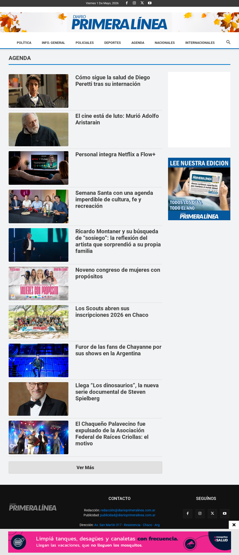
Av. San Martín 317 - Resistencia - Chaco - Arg (127, 525)
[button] (228, 43)
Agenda (137, 43)
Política (24, 43)
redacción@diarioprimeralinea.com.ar (128, 510)
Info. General (53, 43)
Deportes (112, 43)
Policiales (85, 43)
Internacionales (200, 43)
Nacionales (165, 43)
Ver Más (85, 467)
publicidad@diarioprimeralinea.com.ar (127, 515)
